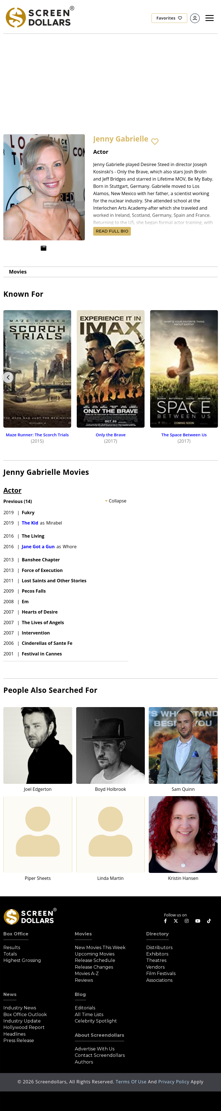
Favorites (169, 18)
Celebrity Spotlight (96, 1021)
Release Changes (94, 967)
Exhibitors (157, 954)
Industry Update (22, 1021)
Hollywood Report (24, 1027)
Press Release (18, 1040)
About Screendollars (99, 1035)
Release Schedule (95, 960)
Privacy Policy (174, 1082)
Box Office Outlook (25, 1014)
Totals (10, 954)
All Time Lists (89, 1014)
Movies (18, 271)
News (9, 994)
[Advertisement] (110, 76)
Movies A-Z (87, 973)
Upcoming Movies (94, 954)
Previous (8, 377)
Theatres (156, 960)
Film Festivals (161, 973)
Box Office (15, 934)
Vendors (155, 967)
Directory (157, 934)
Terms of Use (132, 1082)
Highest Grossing (22, 960)
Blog (80, 994)
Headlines (14, 1034)
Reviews (84, 980)
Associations (159, 980)
